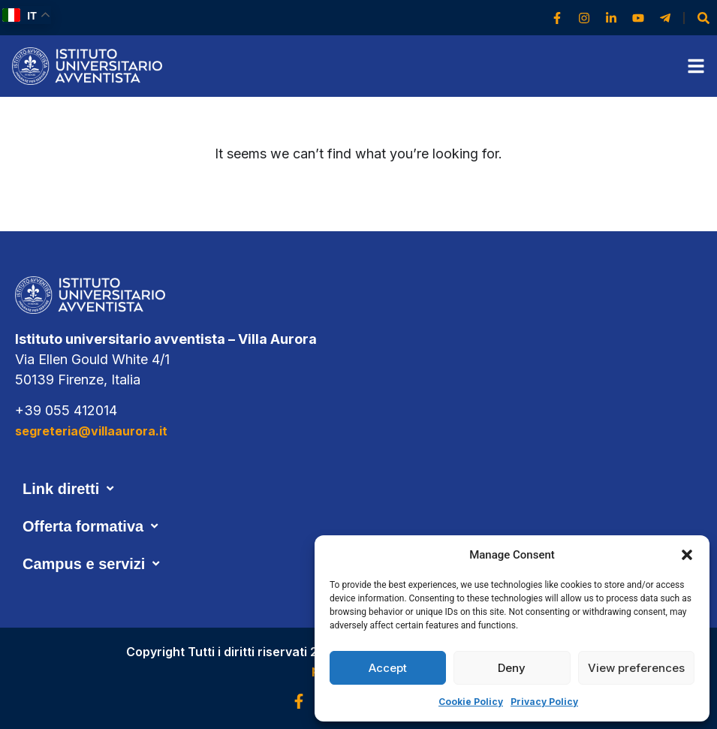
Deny (512, 668)
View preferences (636, 668)
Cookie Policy (470, 701)
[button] (686, 554)
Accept (388, 668)
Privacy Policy (544, 701)
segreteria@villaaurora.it (91, 430)
